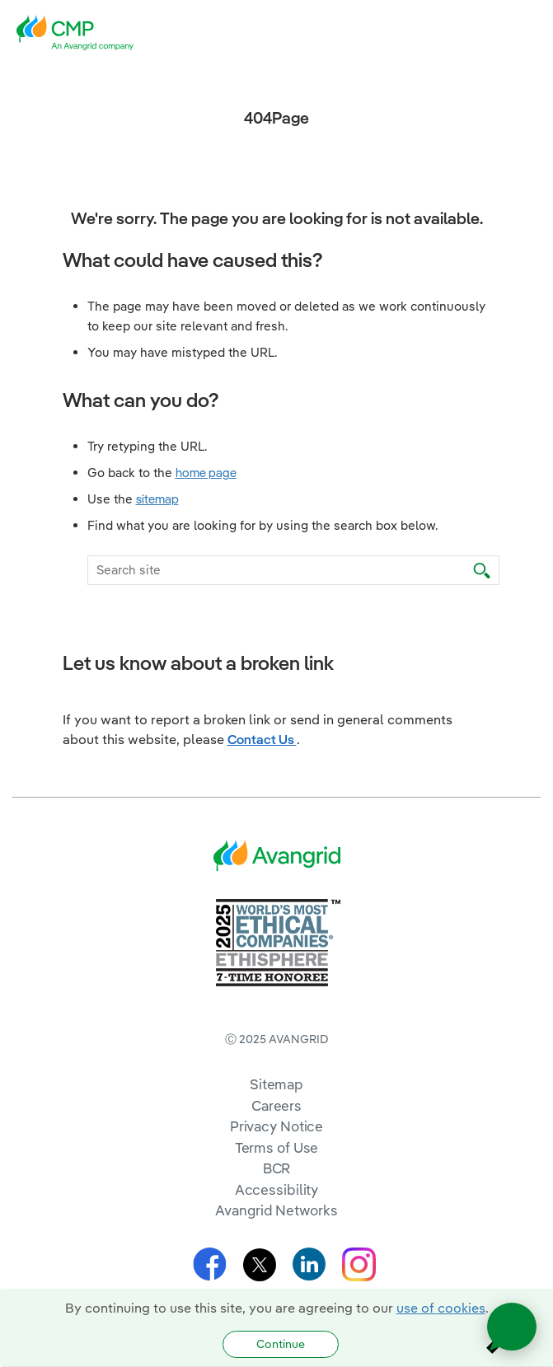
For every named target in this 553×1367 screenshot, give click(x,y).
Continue (280, 1344)
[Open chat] (512, 1327)
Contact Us (262, 739)
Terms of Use (277, 1147)
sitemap (157, 499)
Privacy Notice (276, 1126)
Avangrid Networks (276, 1210)
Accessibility (277, 1189)
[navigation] (528, 33)
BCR (277, 1168)
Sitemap (276, 1084)
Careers (276, 1105)
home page (206, 472)
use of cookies (440, 1307)
